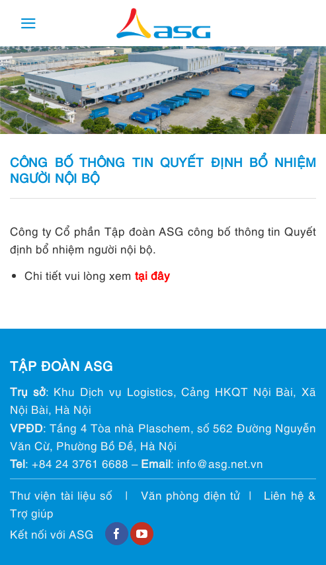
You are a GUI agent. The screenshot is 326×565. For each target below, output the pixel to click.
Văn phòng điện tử (190, 494)
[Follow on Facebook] (116, 534)
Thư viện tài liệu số (61, 494)
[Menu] (28, 23)
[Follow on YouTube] (141, 534)
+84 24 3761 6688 (80, 463)
